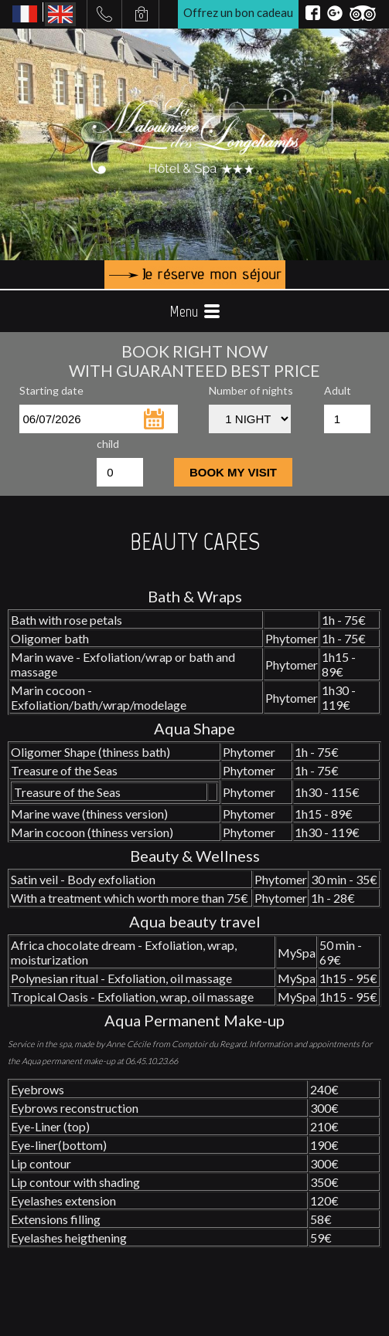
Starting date (51, 390)
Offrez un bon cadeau (238, 12)
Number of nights (251, 390)
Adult (337, 390)
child (108, 443)
